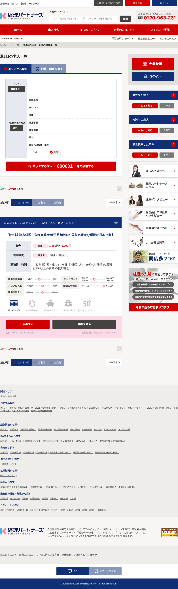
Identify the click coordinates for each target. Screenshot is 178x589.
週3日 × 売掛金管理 (155, 408)
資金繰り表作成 (61, 429)
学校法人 (54, 498)
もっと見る (146, 105)
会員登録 (137, 2)
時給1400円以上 (97, 487)
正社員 (13, 464)
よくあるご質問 (160, 29)
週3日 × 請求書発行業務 (41, 411)
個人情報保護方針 (49, 554)
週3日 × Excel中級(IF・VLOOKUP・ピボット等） (104, 408)
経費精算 (14, 429)
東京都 (3, 396)
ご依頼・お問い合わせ (108, 2)
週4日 (84, 510)
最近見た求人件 (147, 38)
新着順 (41, 202)
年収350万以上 (22, 487)
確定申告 (98, 429)
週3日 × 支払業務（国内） (46, 408)
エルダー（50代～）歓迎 (62, 510)
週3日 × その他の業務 (70, 408)
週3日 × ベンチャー (136, 408)
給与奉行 (57, 441)
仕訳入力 (4, 429)
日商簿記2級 (28, 452)
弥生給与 (47, 441)
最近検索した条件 (121, 38)
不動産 (25, 498)
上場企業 (4, 498)
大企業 (73, 498)
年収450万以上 (52, 487)
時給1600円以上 (113, 487)
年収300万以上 (7, 487)
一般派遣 (4, 464)
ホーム (18, 29)
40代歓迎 (45, 510)
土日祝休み (101, 510)
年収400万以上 (37, 487)
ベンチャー (15, 498)
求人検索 (53, 29)
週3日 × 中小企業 (21, 411)
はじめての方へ (89, 29)
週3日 (77, 510)
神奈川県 (12, 396)
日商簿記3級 (41, 452)
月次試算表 (75, 429)
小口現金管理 (124, 429)
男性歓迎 (10, 510)
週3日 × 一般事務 (8, 408)
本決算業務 (87, 429)
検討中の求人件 (169, 38)
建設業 (45, 498)
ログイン (164, 2)
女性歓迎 (20, 510)
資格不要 (4, 452)
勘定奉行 (4, 441)
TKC (12, 441)
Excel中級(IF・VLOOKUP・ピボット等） (81, 441)
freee (18, 441)
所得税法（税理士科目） (60, 452)
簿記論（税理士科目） (83, 452)
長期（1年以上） (7, 475)
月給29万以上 (82, 487)
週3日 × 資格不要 (25, 408)
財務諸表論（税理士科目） (107, 452)
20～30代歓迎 (32, 510)
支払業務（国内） (28, 429)
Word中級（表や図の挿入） (113, 441)
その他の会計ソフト (32, 441)
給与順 (58, 202)
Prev (66, 12)
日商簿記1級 (15, 452)
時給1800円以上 (129, 487)
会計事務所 (35, 498)
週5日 (91, 510)
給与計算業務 (110, 429)
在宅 (2, 510)
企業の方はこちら (124, 29)
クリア (166, 105)
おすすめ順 (23, 202)
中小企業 (64, 498)
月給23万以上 (67, 487)
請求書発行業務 (45, 429)
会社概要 (66, 554)
